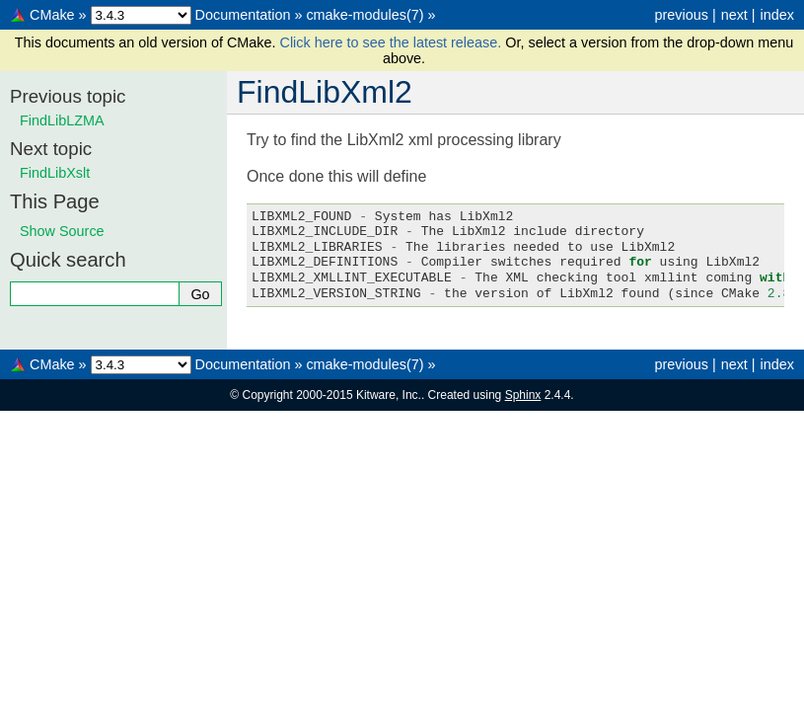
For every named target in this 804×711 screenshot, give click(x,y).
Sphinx (523, 395)
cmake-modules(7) (364, 15)
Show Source (62, 231)
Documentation (243, 15)
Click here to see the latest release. (393, 42)
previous (680, 15)
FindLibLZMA (62, 120)
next (734, 15)
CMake (52, 15)
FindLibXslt (55, 173)
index (777, 15)
